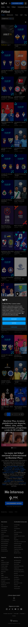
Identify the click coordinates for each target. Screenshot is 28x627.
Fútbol (14, 7)
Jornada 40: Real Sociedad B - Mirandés (7, 97)
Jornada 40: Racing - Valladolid (6, 200)
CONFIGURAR (14, 327)
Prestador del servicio (8, 613)
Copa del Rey (8, 469)
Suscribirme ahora (17, 3)
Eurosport (3, 581)
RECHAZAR (14, 319)
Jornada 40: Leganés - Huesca (7, 355)
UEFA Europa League (12, 471)
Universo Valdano (4, 569)
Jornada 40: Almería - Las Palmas (7, 174)
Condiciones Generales (18, 566)
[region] (14, 313)
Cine (8, 7)
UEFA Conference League (13, 471)
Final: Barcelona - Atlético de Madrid (6, 226)
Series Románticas (5, 541)
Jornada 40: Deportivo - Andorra (7, 278)
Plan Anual (16, 581)
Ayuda (14, 599)
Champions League (19, 469)
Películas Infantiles (5, 536)
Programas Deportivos (18, 549)
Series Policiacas (4, 543)
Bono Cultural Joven (18, 582)
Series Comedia (4, 545)
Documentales (4, 549)
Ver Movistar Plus (17, 560)
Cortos (2, 534)
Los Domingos (17, 524)
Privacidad (22, 613)
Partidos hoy (3, 584)
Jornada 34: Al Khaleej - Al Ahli (20, 381)
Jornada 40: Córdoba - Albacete (7, 71)
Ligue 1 (6, 45)
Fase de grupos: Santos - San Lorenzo (20, 407)
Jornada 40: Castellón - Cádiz (20, 45)
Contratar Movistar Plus (19, 569)
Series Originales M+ (5, 539)
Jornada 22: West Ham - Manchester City (20, 71)
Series (3, 7)
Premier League (19, 468)
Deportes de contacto (5, 579)
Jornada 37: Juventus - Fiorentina (20, 252)
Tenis (2, 573)
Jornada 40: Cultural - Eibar (20, 123)
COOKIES (14, 615)
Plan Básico (16, 577)
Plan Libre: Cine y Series (19, 575)
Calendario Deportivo (5, 582)
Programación (4, 586)
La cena (15, 526)
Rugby (2, 575)
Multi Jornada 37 (18, 225)
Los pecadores (17, 528)
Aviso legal (16, 613)
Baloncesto (3, 571)
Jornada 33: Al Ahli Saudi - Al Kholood (19, 200)
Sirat (15, 530)
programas (10, 480)
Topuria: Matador (4, 577)
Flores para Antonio (18, 532)
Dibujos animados (17, 547)
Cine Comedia (4, 530)
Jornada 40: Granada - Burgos (20, 174)
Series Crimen (4, 547)
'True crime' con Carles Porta (20, 541)
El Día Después (4, 567)
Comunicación (17, 588)
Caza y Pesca (16, 551)
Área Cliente (16, 564)
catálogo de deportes (16, 477)
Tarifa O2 (16, 584)
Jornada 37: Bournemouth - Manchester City (18, 355)
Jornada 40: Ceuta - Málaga (6, 149)
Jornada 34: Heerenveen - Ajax (19, 278)
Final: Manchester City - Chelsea (7, 123)
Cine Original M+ (4, 526)
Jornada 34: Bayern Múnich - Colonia (19, 97)
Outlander (16, 534)
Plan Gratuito (16, 579)
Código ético (16, 567)
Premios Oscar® (17, 545)
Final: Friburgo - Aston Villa (7, 407)
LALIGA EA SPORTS (12, 466)
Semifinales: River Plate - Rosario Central (7, 252)
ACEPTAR (14, 323)
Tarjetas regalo (17, 586)
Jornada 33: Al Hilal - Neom (20, 149)
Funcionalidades (17, 562)
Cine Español (3, 528)
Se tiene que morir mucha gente (19, 537)
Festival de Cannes (18, 543)
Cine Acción (3, 532)
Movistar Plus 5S (17, 552)
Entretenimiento (4, 551)
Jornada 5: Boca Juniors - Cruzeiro (6, 381)
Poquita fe (16, 539)
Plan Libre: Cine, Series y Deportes (19, 572)
